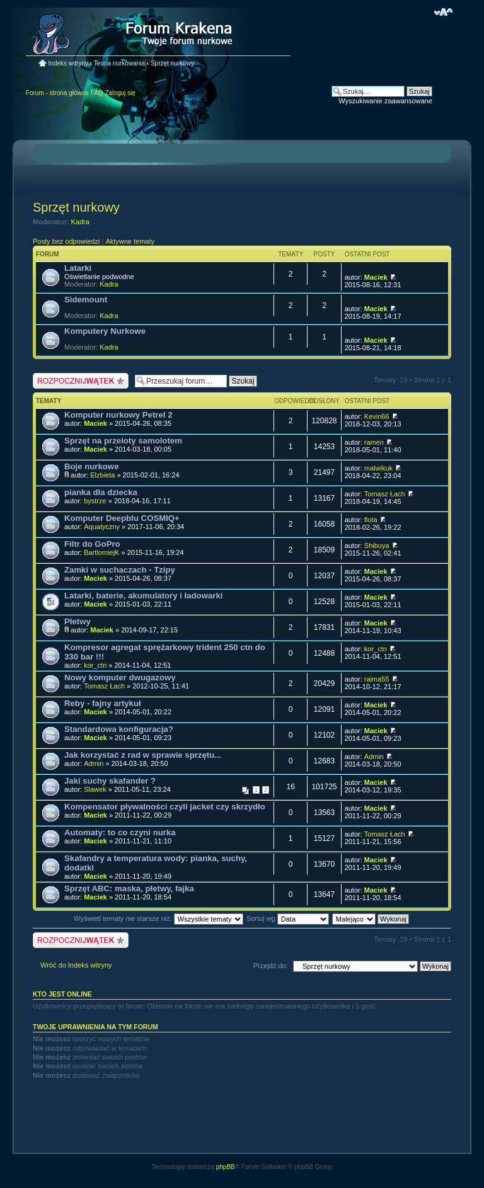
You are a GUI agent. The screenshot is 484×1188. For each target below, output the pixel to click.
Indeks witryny (68, 63)
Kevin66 (376, 416)
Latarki (77, 268)
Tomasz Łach (384, 494)
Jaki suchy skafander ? (110, 780)
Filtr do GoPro (92, 544)
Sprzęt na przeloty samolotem (123, 440)
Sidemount (85, 299)
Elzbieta (102, 475)
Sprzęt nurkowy (172, 63)
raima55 (376, 679)
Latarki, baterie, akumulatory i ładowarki (143, 595)
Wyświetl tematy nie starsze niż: (158, 918)
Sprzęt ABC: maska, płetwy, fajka (129, 888)
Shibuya (376, 545)
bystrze (95, 501)
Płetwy (77, 621)
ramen (374, 442)
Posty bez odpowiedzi (66, 241)
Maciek (376, 277)
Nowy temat (81, 381)
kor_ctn (95, 665)
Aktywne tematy (129, 241)
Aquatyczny (102, 526)
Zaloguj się (120, 92)
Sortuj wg (287, 918)
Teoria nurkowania (119, 63)
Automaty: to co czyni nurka (120, 832)
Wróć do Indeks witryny (76, 965)
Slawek (95, 789)
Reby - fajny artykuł (102, 703)
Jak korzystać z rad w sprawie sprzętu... (142, 755)
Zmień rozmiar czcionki (443, 12)
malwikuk (378, 468)
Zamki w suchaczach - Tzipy (119, 569)
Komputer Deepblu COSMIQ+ (122, 518)
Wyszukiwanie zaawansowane (385, 101)
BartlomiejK (101, 552)
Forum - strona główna (57, 92)
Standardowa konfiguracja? (118, 729)
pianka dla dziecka (100, 492)
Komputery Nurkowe (105, 331)
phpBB (225, 1166)
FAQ (97, 92)
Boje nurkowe (91, 466)
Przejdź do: (270, 965)
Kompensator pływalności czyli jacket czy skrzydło (164, 806)
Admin (93, 763)
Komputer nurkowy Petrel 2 (118, 415)
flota (370, 519)
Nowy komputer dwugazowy (120, 677)
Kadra (80, 222)
